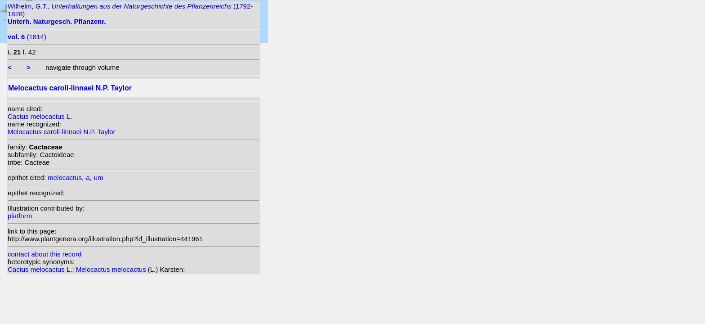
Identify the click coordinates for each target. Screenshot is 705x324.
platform (20, 216)
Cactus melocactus (37, 269)
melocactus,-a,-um (75, 177)
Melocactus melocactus (112, 269)
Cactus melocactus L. (40, 116)
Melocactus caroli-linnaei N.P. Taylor (62, 131)
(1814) (27, 36)
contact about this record (44, 254)
